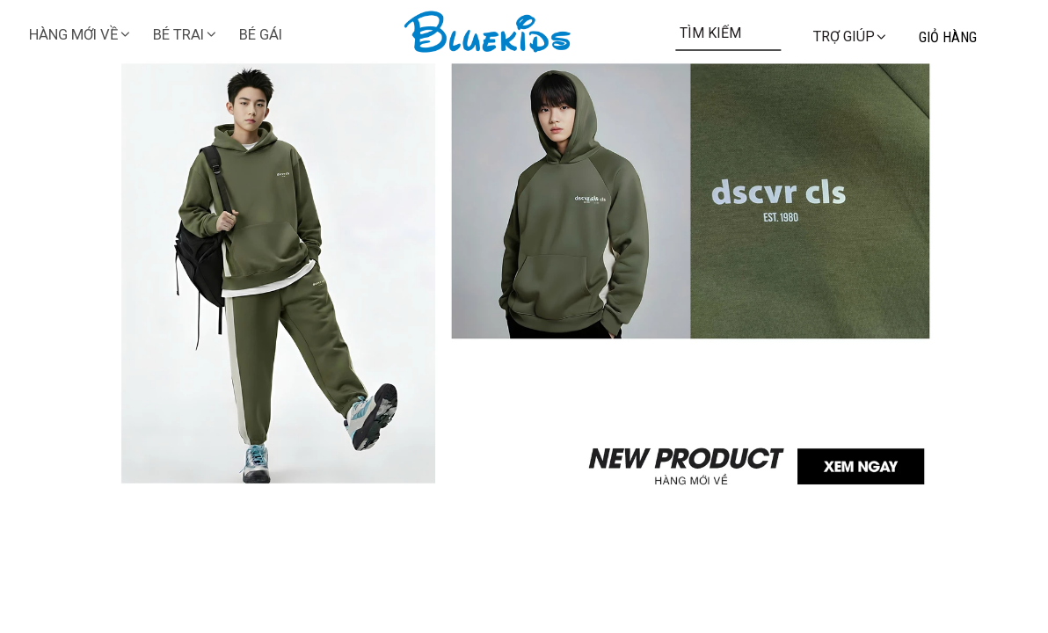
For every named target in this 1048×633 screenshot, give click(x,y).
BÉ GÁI (260, 34)
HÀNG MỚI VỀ (80, 34)
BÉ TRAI (185, 34)
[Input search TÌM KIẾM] (729, 33)
